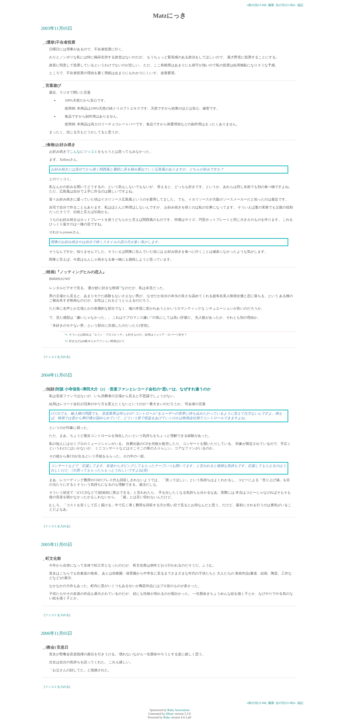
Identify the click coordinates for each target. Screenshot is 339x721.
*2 (151, 316)
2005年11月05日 (56, 544)
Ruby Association (178, 710)
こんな (75, 151)
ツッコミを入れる (57, 356)
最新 (271, 5)
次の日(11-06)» (286, 5)
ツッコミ (91, 151)
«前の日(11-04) (256, 5)
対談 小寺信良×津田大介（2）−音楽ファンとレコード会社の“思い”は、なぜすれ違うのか (133, 389)
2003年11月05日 (56, 28)
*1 (120, 287)
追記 (300, 5)
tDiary (170, 713)
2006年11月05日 (56, 633)
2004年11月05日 (56, 374)
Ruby (166, 717)
